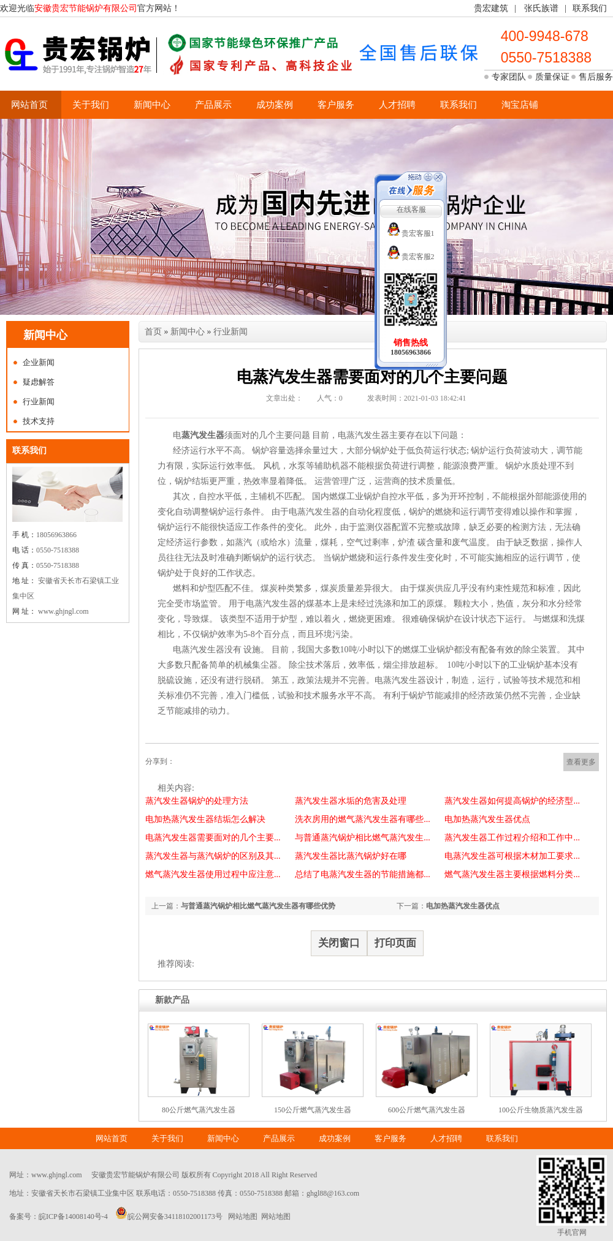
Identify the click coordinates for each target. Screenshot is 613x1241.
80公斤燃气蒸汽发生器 (198, 1110)
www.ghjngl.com (56, 1175)
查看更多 (581, 762)
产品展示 (213, 105)
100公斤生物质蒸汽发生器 (540, 1110)
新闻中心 (152, 105)
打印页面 (395, 943)
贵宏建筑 (491, 8)
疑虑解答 (39, 382)
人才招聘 (397, 105)
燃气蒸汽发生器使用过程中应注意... (213, 874)
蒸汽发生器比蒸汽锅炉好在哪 (350, 856)
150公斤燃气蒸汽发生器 (312, 1110)
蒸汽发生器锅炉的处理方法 (196, 800)
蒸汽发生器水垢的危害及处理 (350, 800)
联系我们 (590, 8)
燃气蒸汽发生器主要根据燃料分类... (512, 874)
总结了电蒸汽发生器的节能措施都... (362, 874)
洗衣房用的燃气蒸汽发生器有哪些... (362, 819)
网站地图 (242, 1216)
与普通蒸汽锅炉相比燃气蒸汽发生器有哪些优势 (258, 906)
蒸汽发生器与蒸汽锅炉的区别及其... (213, 856)
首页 (153, 331)
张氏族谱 (541, 8)
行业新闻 (39, 401)
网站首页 (29, 105)
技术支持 (39, 421)
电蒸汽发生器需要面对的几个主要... (213, 837)
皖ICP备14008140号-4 (73, 1216)
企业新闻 (39, 362)
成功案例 (274, 105)
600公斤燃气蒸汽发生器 (426, 1110)
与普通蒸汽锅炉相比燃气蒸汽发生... (362, 837)
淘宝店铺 (519, 105)
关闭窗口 (339, 943)
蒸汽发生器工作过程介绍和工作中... (512, 837)
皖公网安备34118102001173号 (175, 1216)
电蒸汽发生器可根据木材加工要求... (512, 856)
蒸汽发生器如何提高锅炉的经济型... (512, 800)
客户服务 (336, 105)
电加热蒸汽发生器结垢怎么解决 (205, 819)
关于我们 (90, 105)
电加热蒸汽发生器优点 (487, 819)
